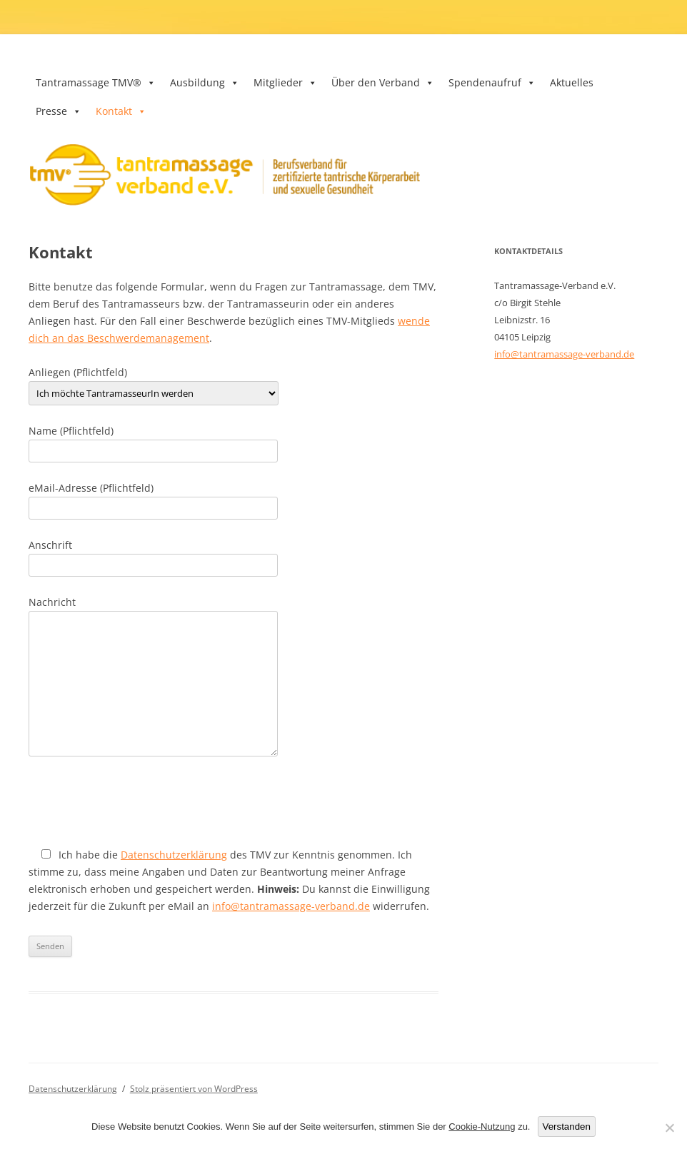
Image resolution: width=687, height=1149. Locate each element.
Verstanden (567, 1126)
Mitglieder (285, 82)
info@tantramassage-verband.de (291, 906)
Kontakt (121, 111)
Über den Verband (382, 82)
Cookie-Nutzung (481, 1126)
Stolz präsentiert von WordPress (194, 1089)
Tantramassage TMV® (96, 82)
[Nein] (669, 1127)
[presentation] (137, 801)
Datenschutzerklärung (174, 854)
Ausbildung (204, 82)
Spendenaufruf (492, 82)
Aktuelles (571, 82)
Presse (58, 111)
